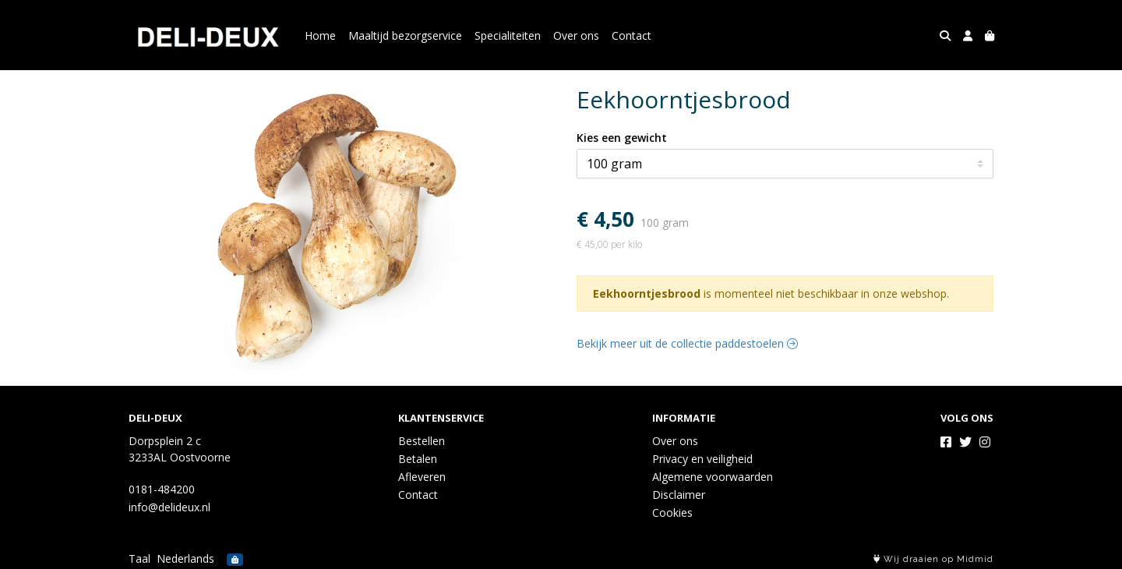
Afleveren (422, 476)
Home (320, 35)
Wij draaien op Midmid (933, 559)
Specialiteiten (508, 35)
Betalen (417, 458)
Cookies (672, 512)
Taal (139, 558)
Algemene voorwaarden (712, 476)
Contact (631, 35)
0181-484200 (162, 489)
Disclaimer (678, 494)
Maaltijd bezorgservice (405, 35)
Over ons (576, 35)
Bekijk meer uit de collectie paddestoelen (687, 343)
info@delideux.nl (169, 507)
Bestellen (421, 440)
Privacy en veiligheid (702, 458)
